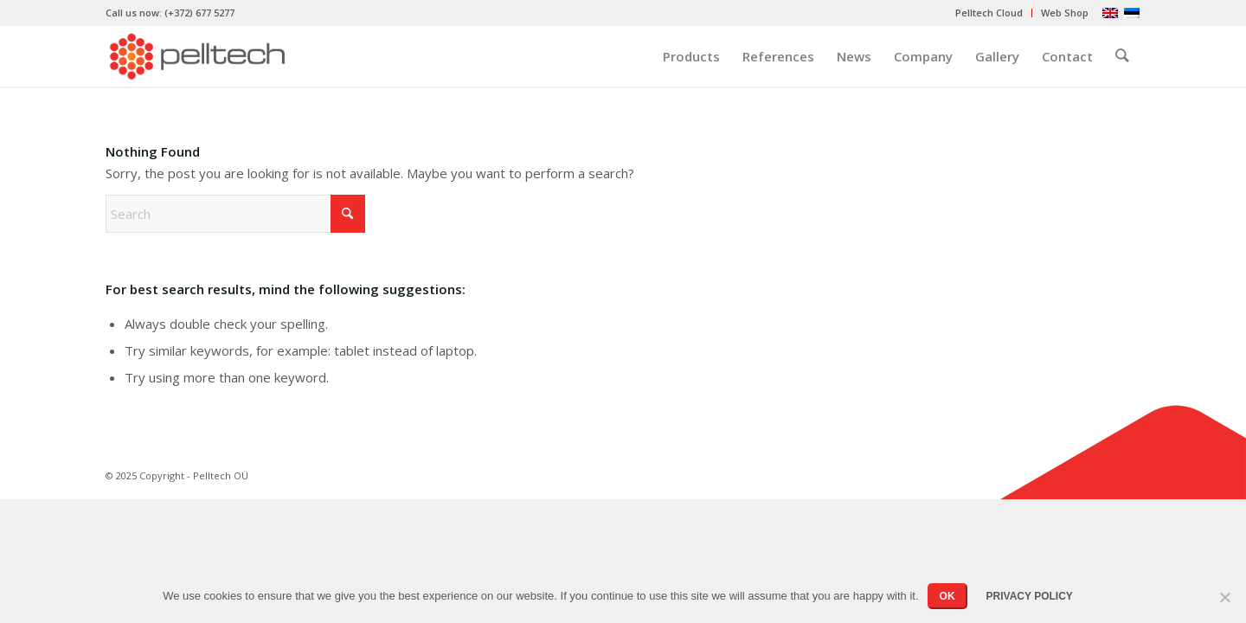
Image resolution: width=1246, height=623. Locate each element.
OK (947, 596)
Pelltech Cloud (989, 12)
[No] (1224, 597)
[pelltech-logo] (197, 56)
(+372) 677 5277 (199, 12)
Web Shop (1065, 12)
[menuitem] (989, 13)
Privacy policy (1029, 596)
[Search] (1122, 56)
